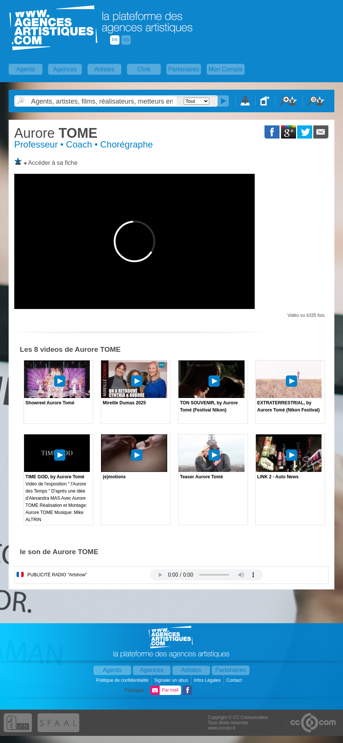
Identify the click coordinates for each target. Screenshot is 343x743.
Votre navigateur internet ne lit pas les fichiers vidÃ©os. (206, 574)
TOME (55, 133)
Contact (235, 680)
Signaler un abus (171, 680)
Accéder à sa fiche (53, 163)
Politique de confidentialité (123, 680)
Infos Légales (208, 680)
